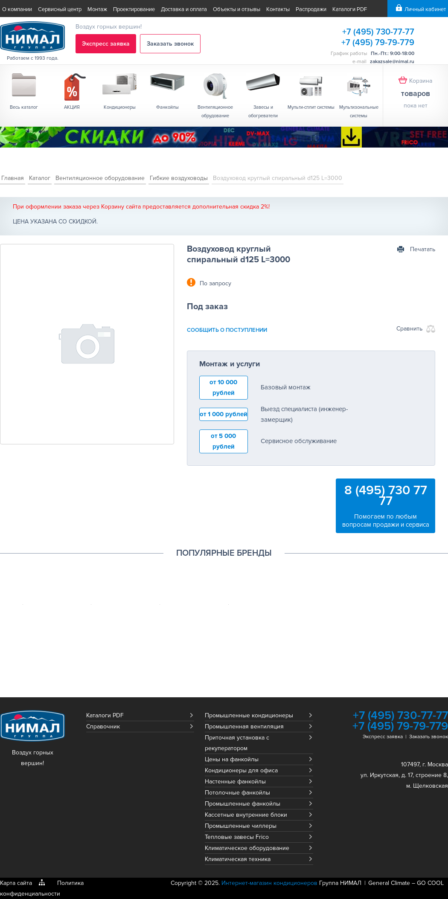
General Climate (389, 883)
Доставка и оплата (184, 9)
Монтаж (97, 9)
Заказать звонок (170, 43)
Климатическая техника (238, 859)
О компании (17, 9)
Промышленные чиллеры (240, 825)
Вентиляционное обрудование (215, 111)
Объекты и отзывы (236, 9)
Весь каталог (24, 107)
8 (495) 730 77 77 (385, 495)
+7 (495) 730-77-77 (378, 32)
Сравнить (409, 328)
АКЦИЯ (72, 107)
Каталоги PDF (349, 9)
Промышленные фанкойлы (242, 803)
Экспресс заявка (106, 43)
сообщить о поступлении (227, 330)
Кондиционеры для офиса (241, 770)
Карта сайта (16, 883)
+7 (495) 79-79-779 (377, 43)
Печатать (422, 249)
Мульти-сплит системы (311, 107)
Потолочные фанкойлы (237, 792)
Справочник (103, 726)
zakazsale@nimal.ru (392, 61)
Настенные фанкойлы (235, 781)
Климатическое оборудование (247, 848)
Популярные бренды (224, 553)
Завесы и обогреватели (263, 111)
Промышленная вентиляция (244, 726)
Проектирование (134, 9)
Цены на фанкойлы (232, 759)
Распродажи (311, 9)
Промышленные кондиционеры (249, 715)
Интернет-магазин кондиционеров (269, 883)
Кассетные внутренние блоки (246, 814)
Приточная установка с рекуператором (237, 743)
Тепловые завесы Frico (237, 837)
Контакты (278, 9)
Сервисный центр (59, 9)
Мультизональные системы (358, 111)
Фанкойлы (167, 107)
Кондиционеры (120, 107)
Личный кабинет (425, 9)
